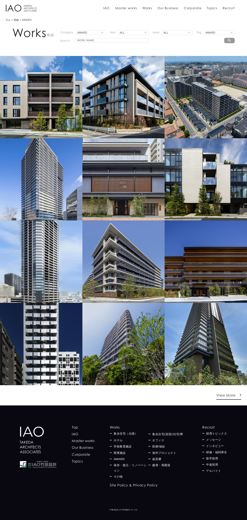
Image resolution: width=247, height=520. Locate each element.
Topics (212, 8)
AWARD (119, 459)
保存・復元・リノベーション (130, 467)
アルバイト (213, 470)
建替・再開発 (161, 465)
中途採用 (212, 464)
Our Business (167, 8)
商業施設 (120, 452)
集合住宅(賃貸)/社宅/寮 (167, 434)
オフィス (158, 440)
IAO (106, 8)
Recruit (229, 8)
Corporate (193, 8)
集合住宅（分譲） (126, 433)
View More (225, 395)
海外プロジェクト (164, 452)
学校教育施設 (123, 446)
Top (75, 427)
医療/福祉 (158, 446)
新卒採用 (212, 458)
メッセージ (213, 439)
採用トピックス (216, 433)
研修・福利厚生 (216, 452)
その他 (118, 476)
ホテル (118, 440)
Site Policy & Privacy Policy (134, 485)
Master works (126, 8)
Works (147, 8)
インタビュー (215, 445)
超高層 (156, 459)
